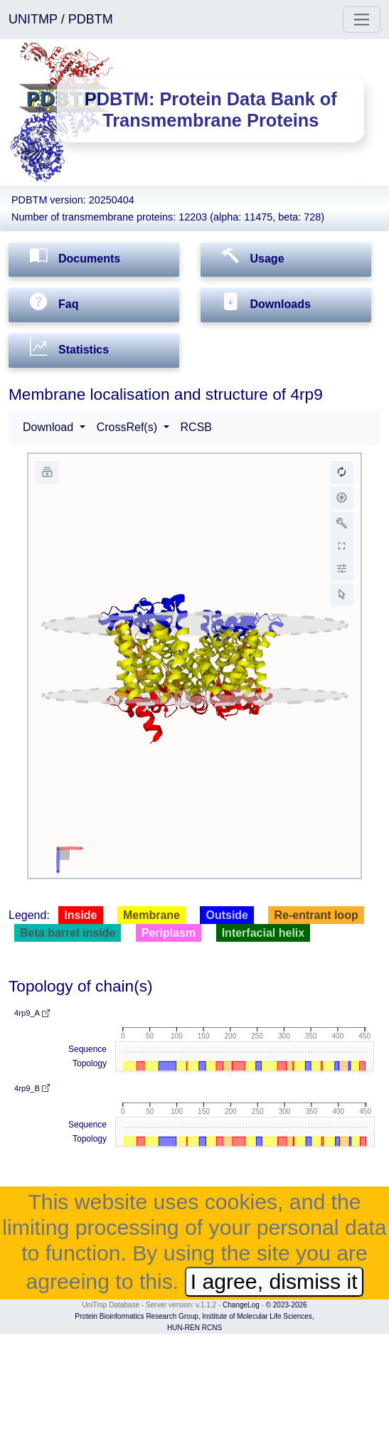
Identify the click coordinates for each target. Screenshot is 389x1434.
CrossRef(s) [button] (129, 427)
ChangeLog (241, 1305)
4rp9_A (32, 1013)
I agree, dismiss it (274, 1281)
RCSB (196, 427)
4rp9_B (32, 1088)
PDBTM (90, 19)
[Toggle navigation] (361, 19)
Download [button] (50, 427)
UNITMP (35, 19)
